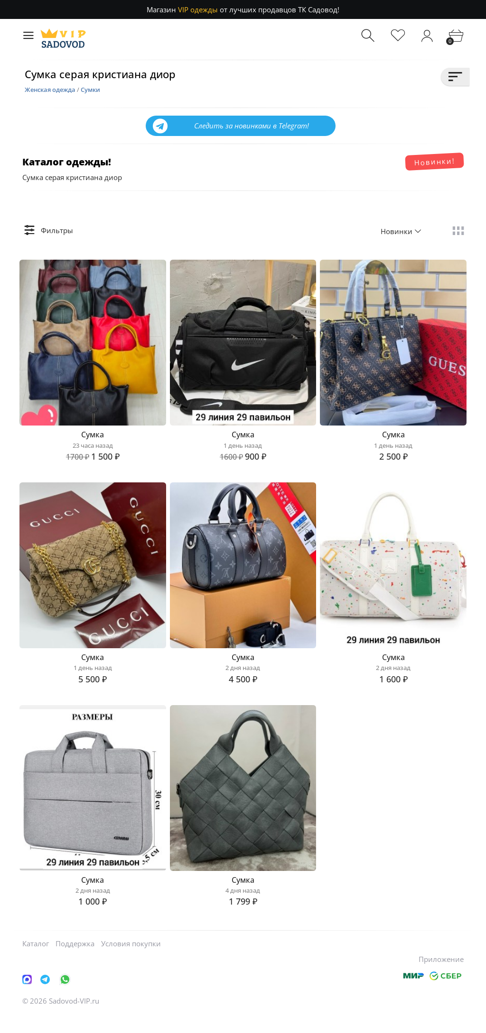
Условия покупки (131, 960)
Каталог (35, 960)
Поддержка (75, 960)
